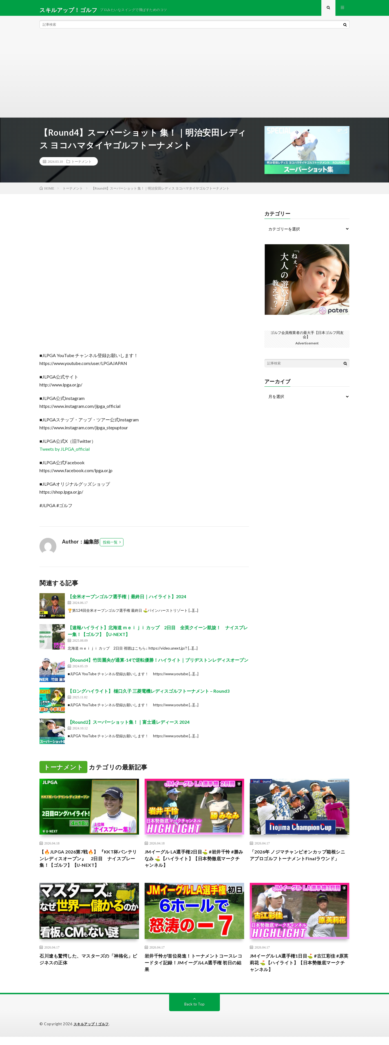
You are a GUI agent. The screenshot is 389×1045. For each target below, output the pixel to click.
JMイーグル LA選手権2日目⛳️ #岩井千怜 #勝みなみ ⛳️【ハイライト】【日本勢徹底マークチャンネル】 (194, 863)
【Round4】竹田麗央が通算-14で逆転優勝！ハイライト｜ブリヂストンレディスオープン (158, 663)
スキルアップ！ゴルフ (93, 1032)
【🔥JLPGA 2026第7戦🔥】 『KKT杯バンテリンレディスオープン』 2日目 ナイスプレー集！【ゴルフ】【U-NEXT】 (88, 863)
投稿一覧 (110, 546)
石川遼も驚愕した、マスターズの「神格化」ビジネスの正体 (86, 966)
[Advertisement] (194, 78)
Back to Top (194, 1012)
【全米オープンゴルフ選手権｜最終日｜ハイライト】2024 (127, 600)
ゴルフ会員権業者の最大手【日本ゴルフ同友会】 (307, 338)
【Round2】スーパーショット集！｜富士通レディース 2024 (128, 726)
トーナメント (81, 165)
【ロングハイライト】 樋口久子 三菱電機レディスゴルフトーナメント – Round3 (148, 695)
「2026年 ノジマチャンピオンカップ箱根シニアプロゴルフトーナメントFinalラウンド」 (298, 863)
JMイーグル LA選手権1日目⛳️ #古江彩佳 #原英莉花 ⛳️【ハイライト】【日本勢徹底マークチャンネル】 (299, 970)
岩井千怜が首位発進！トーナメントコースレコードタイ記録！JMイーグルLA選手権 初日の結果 (194, 970)
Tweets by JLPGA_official (64, 453)
